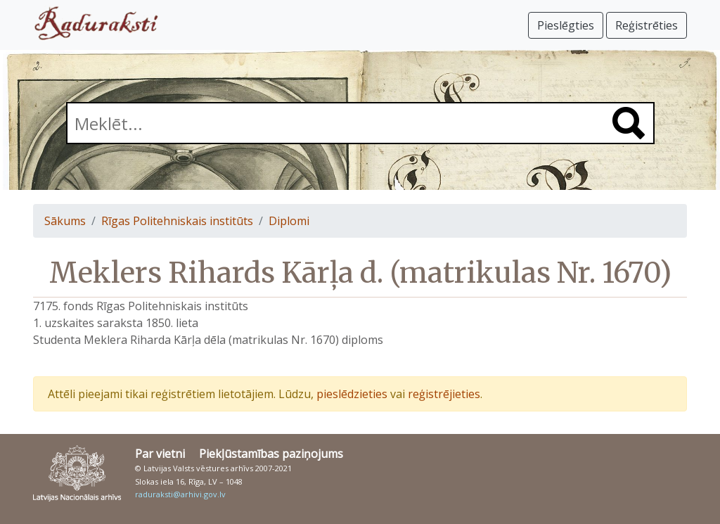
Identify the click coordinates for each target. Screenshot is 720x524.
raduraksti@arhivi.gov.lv (180, 494)
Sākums (65, 221)
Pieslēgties (565, 25)
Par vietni (160, 453)
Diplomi (289, 221)
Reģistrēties (646, 25)
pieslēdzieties (351, 394)
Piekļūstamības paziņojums (271, 453)
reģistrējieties (444, 394)
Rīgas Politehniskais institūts (177, 221)
